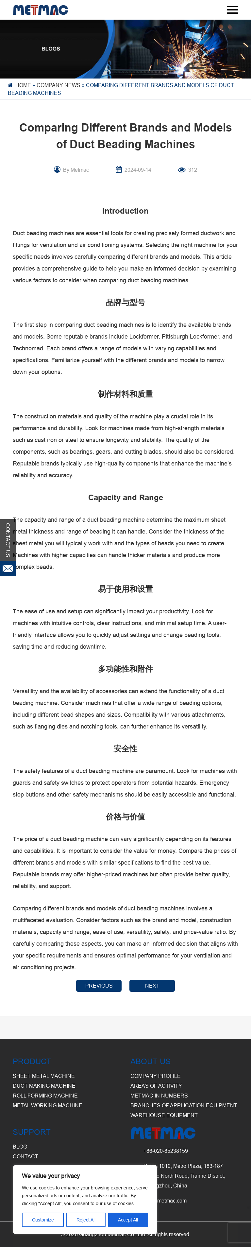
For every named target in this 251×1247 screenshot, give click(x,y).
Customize (43, 1219)
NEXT (152, 986)
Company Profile (155, 1076)
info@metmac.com (165, 1200)
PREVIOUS (99, 986)
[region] (85, 1199)
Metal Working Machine (47, 1105)
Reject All (85, 1219)
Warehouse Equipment (164, 1115)
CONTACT (25, 1156)
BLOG (20, 1147)
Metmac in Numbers (159, 1095)
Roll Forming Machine (45, 1095)
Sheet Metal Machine (44, 1076)
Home (23, 85)
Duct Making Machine (44, 1086)
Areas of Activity (156, 1086)
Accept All (128, 1219)
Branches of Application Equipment (183, 1105)
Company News (58, 85)
